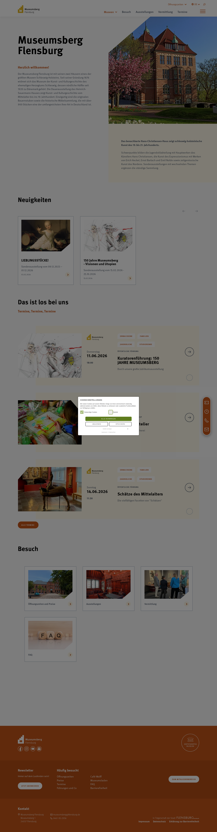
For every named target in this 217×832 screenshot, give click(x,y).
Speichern (120, 424)
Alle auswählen (108, 419)
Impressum (104, 432)
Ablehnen (96, 424)
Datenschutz (112, 432)
